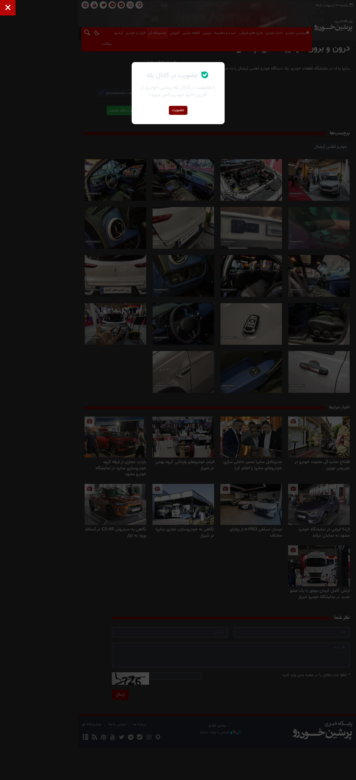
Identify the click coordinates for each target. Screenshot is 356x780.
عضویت (178, 110)
